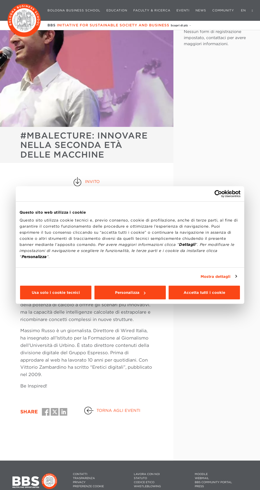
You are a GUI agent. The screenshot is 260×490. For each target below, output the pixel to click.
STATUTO (140, 478)
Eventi (182, 10)
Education (116, 10)
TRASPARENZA (84, 478)
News (201, 10)
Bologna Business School (73, 10)
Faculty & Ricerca (151, 10)
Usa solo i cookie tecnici (56, 292)
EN (243, 10)
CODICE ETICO (144, 482)
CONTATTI (80, 474)
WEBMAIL (202, 478)
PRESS (199, 486)
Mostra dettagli (216, 276)
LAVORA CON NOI (147, 474)
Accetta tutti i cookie (204, 292)
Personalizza (130, 292)
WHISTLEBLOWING (147, 486)
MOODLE (201, 474)
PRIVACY (79, 482)
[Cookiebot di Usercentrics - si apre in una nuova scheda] (218, 193)
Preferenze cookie (88, 486)
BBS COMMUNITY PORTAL (213, 482)
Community (223, 10)
